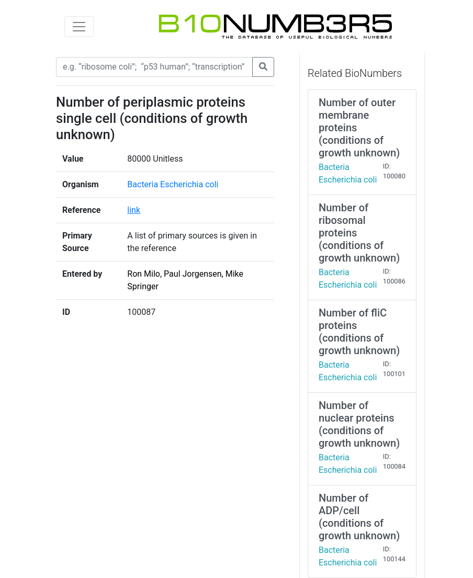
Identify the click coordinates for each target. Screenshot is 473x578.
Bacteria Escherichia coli (172, 184)
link (133, 210)
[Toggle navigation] (79, 26)
